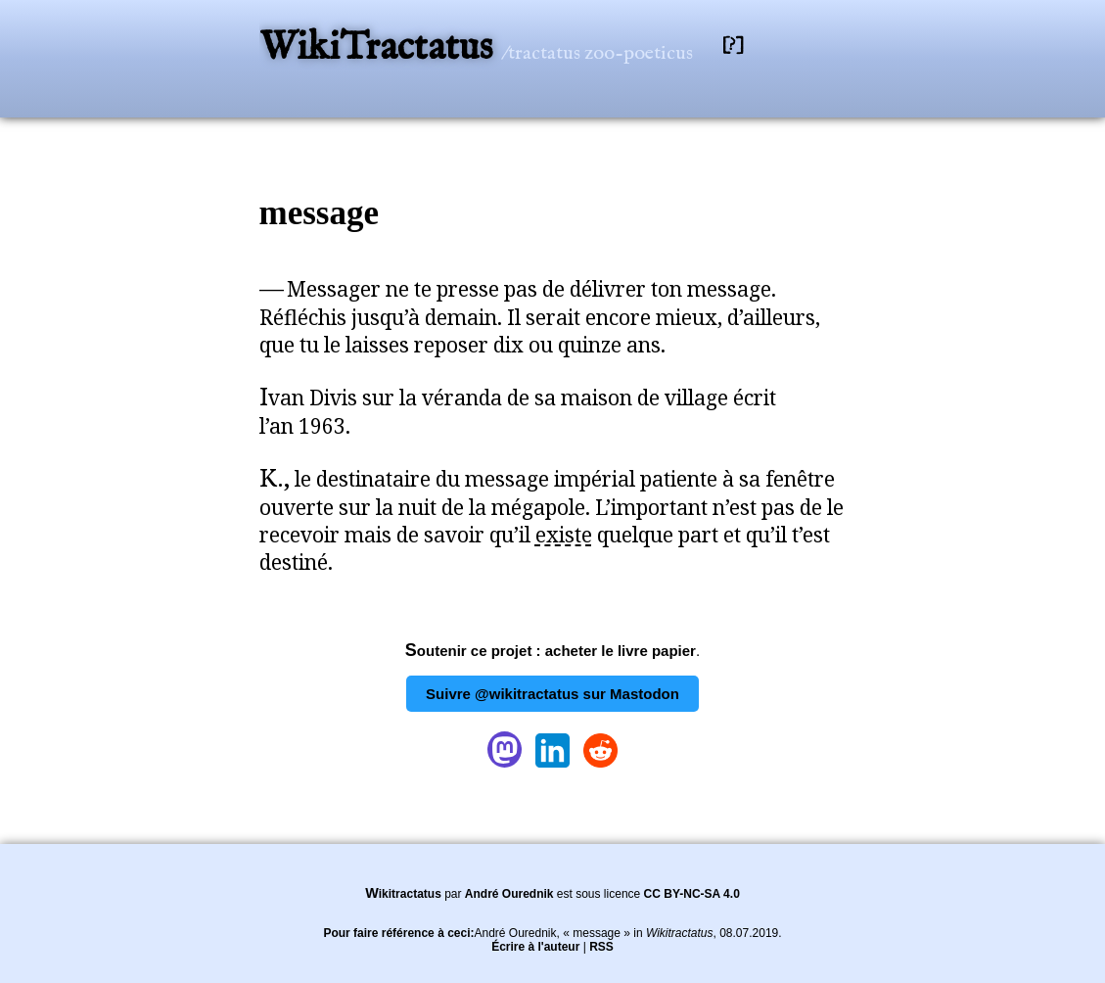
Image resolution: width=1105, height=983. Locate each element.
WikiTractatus (380, 48)
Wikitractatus (403, 894)
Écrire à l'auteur (535, 947)
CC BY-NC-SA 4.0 (692, 894)
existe (563, 534)
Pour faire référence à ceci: (398, 933)
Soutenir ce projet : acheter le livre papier (550, 650)
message (319, 213)
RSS (601, 947)
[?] (733, 45)
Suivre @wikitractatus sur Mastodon (552, 693)
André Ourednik (509, 894)
